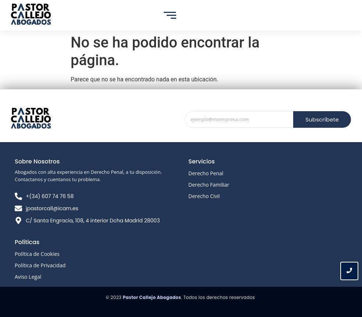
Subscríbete (322, 119)
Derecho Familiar (208, 184)
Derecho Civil (204, 196)
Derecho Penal (205, 173)
